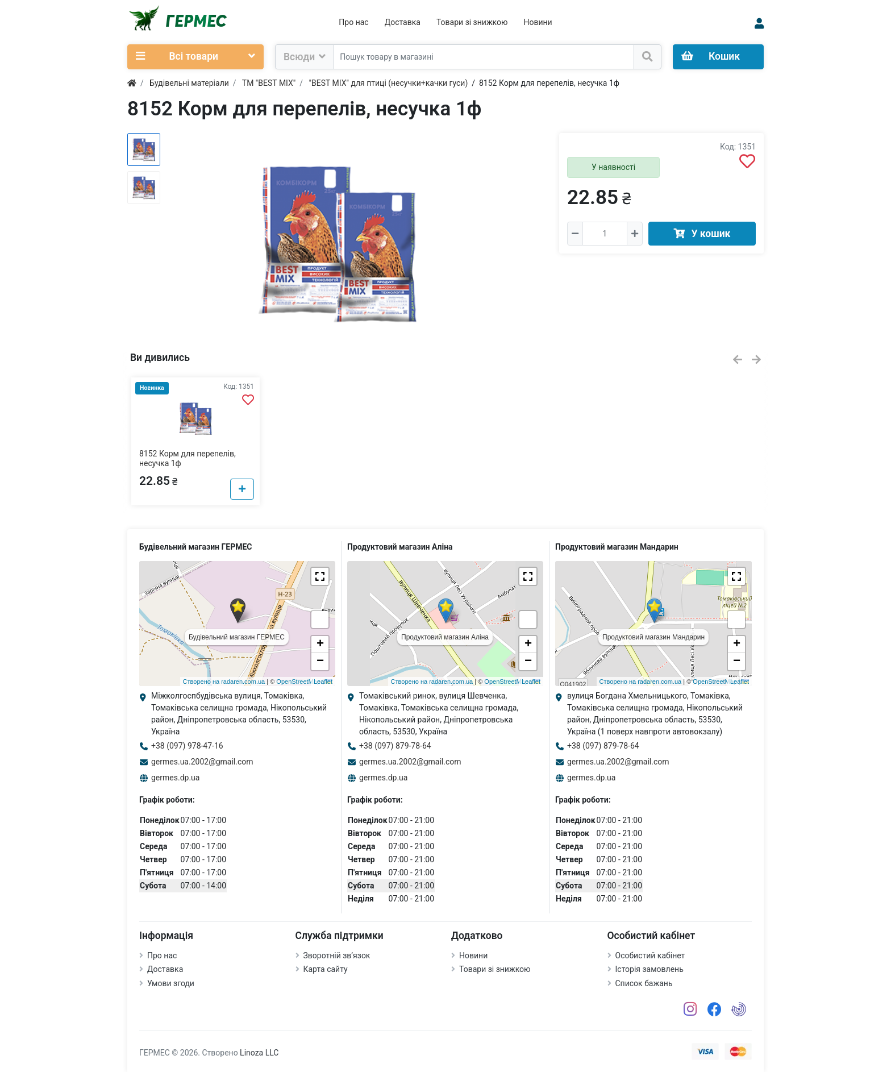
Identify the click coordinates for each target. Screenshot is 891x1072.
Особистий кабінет (650, 955)
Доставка (402, 22)
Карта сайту (325, 969)
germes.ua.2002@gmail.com (202, 761)
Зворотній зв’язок (336, 955)
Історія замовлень (649, 969)
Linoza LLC (259, 1052)
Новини (537, 22)
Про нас (353, 22)
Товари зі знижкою (472, 22)
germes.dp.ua (175, 777)
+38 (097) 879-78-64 (395, 745)
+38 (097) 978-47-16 (187, 745)
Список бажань (644, 983)
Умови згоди (170, 983)
